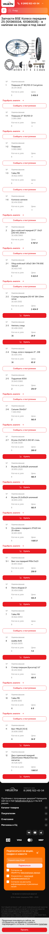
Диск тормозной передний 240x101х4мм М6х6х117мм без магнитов (24, 757)
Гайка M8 (15, 173)
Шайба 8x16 (16, 641)
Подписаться (24, 865)
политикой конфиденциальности (22, 877)
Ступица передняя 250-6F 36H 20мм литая (27, 297)
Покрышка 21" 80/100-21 (22, 116)
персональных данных (30, 872)
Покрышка (15, 146)
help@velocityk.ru (24, 800)
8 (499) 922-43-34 (28, 3)
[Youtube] (35, 832)
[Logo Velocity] (8, 3)
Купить (24, 315)
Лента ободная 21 (19, 588)
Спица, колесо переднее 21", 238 (25, 352)
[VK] (29, 832)
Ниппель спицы (18, 325)
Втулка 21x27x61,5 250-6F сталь (25, 440)
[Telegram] (41, 832)
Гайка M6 (15, 698)
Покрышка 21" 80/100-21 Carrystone (27, 85)
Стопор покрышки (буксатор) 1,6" (25, 667)
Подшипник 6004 (19, 378)
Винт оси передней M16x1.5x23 (24, 561)
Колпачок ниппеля (19, 200)
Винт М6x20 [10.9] (19, 729)
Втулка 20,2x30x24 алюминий (24, 497)
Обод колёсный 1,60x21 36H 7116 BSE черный (27, 264)
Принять (24, 930)
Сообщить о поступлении (24, 106)
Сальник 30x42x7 (18, 409)
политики (43, 924)
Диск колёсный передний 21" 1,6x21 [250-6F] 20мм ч (26, 231)
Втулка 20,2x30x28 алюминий (24, 466)
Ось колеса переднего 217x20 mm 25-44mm (26, 529)
